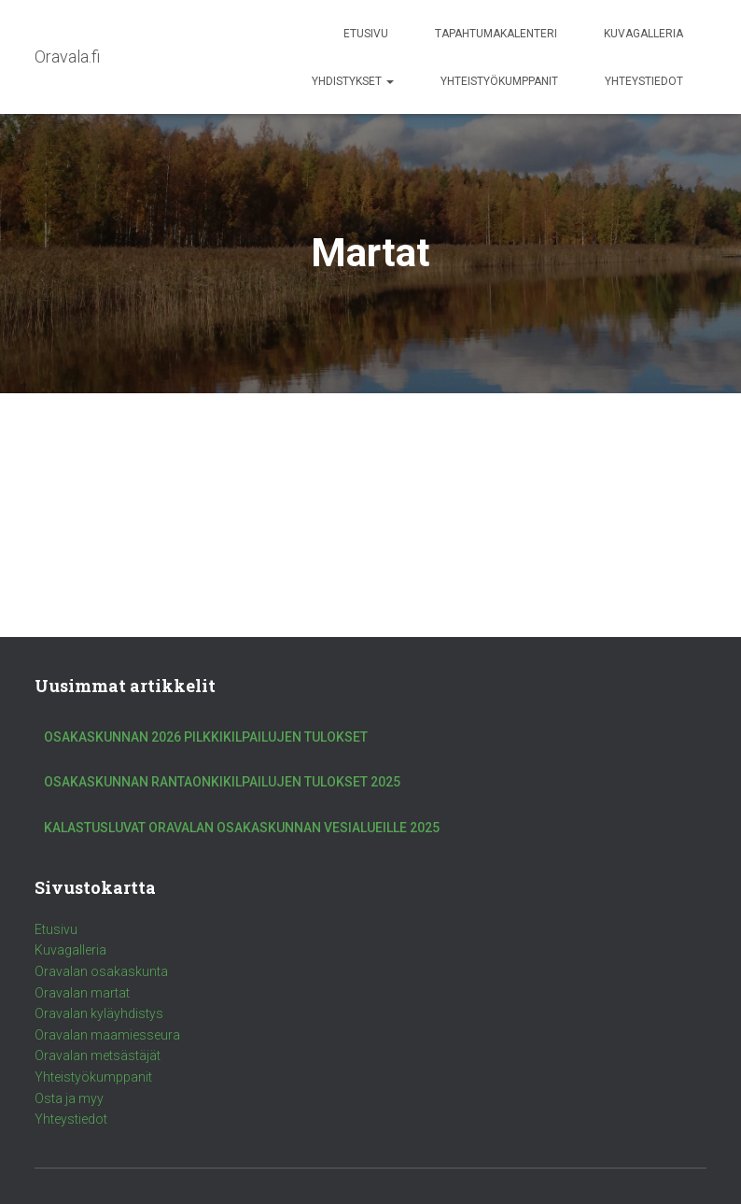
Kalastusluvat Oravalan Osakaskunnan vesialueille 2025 (242, 827)
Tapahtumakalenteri (496, 33)
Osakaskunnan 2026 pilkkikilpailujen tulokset (206, 736)
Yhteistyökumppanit (499, 81)
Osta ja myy (69, 1098)
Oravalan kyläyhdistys (99, 1013)
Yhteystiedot (644, 81)
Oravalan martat (82, 992)
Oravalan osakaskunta (101, 971)
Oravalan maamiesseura (107, 1034)
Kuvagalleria (643, 33)
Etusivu (365, 33)
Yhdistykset (353, 81)
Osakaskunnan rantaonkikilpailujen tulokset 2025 (222, 781)
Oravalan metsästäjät (98, 1055)
